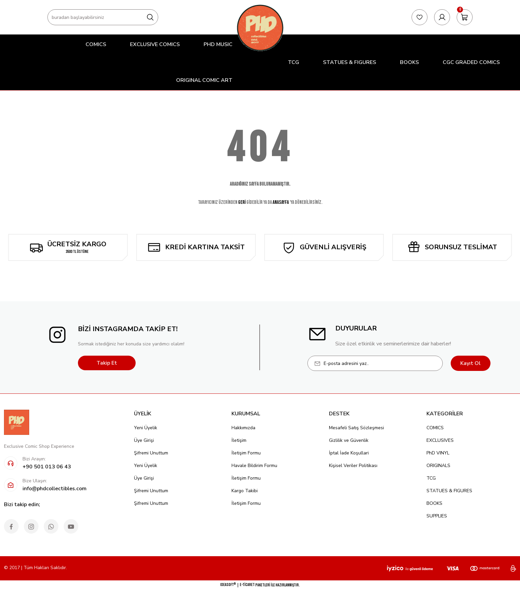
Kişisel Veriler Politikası (353, 465)
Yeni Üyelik (145, 428)
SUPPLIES (436, 516)
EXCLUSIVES (440, 440)
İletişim (238, 440)
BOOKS (434, 503)
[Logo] (260, 27)
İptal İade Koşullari (349, 453)
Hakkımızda (243, 428)
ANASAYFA (281, 202)
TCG (431, 478)
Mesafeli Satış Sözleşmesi (356, 428)
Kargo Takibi (244, 491)
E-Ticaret (247, 584)
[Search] (102, 17)
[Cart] (465, 17)
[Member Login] (442, 17)
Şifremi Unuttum (151, 453)
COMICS (435, 428)
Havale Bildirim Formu (254, 465)
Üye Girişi (144, 440)
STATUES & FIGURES (449, 491)
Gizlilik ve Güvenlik (348, 440)
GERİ (242, 202)
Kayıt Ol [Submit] (470, 363)
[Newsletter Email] (375, 363)
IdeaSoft (228, 584)
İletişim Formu (246, 453)
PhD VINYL (437, 453)
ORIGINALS (438, 465)
